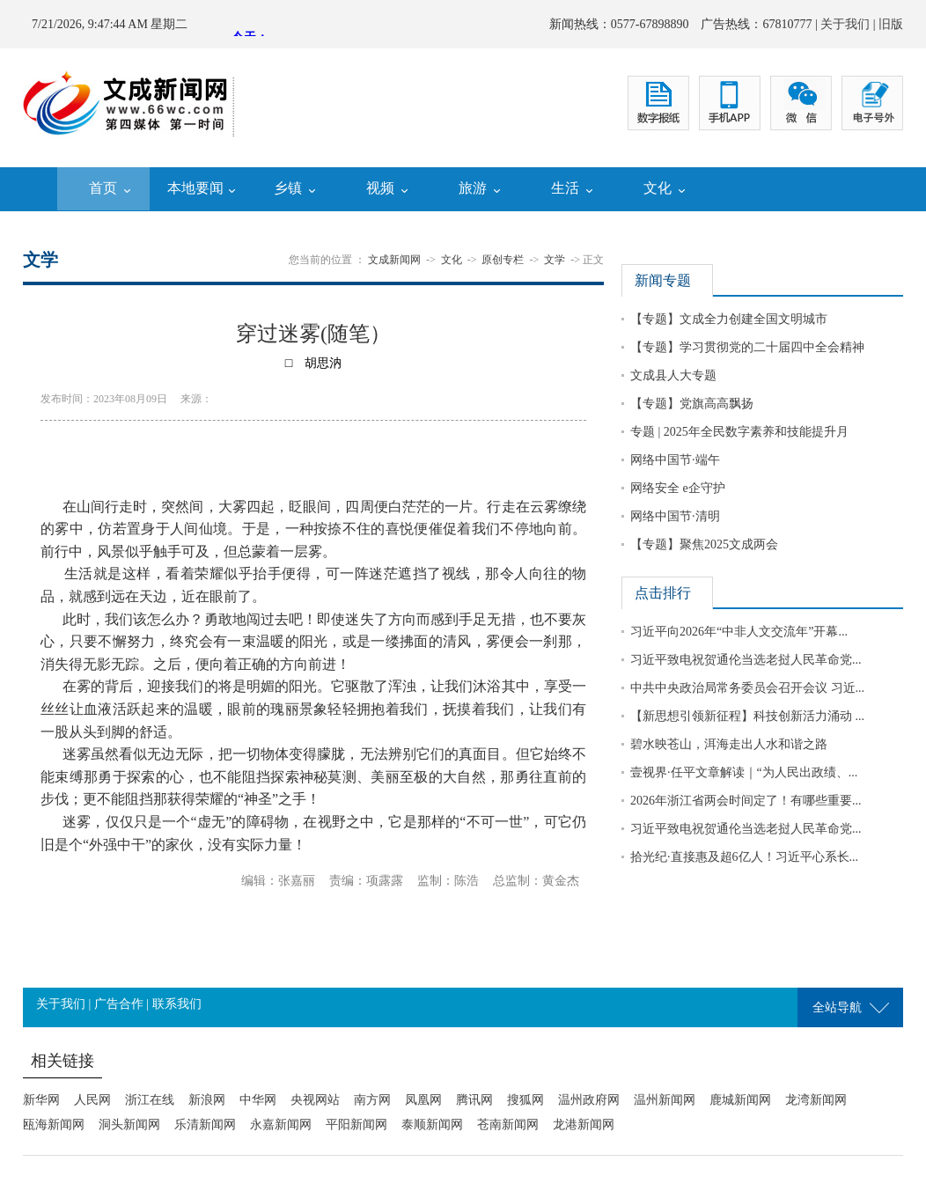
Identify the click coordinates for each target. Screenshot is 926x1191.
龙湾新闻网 (816, 1099)
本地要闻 (195, 187)
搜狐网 (525, 1099)
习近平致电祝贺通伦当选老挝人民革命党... (746, 659)
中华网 (257, 1099)
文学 (554, 260)
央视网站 (315, 1099)
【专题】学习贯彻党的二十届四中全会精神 (747, 347)
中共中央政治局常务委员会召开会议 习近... (747, 688)
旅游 (473, 187)
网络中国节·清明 (675, 516)
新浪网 (206, 1099)
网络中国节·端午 (675, 460)
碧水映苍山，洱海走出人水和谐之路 (728, 744)
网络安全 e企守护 (677, 488)
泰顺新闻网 (432, 1124)
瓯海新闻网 (54, 1124)
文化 (657, 187)
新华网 (41, 1099)
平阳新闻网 (356, 1124)
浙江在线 (149, 1099)
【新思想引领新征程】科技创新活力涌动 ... (747, 716)
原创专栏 (502, 260)
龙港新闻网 (583, 1124)
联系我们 (177, 1004)
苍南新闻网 (508, 1124)
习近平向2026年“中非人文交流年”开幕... (739, 631)
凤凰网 (423, 1099)
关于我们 (845, 24)
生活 (565, 187)
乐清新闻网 (205, 1124)
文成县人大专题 (673, 375)
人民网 (92, 1099)
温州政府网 (589, 1099)
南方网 (372, 1099)
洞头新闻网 (129, 1124)
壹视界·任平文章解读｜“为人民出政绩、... (743, 772)
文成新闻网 (394, 260)
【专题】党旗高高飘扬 (691, 403)
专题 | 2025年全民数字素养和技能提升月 (739, 431)
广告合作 (118, 1004)
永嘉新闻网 (281, 1124)
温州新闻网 (664, 1099)
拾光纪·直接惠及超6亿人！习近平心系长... (744, 857)
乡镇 (288, 187)
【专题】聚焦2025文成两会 (704, 544)
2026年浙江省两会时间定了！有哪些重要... (746, 800)
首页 (103, 187)
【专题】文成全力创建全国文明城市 (728, 319)
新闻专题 (663, 280)
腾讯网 (474, 1099)
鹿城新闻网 (740, 1099)
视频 (380, 187)
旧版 (890, 24)
